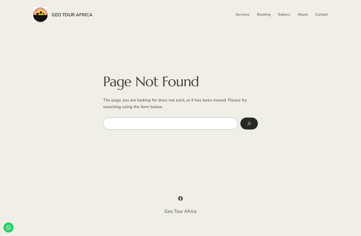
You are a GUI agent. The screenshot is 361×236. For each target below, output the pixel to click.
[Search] (249, 124)
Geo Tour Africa (72, 15)
